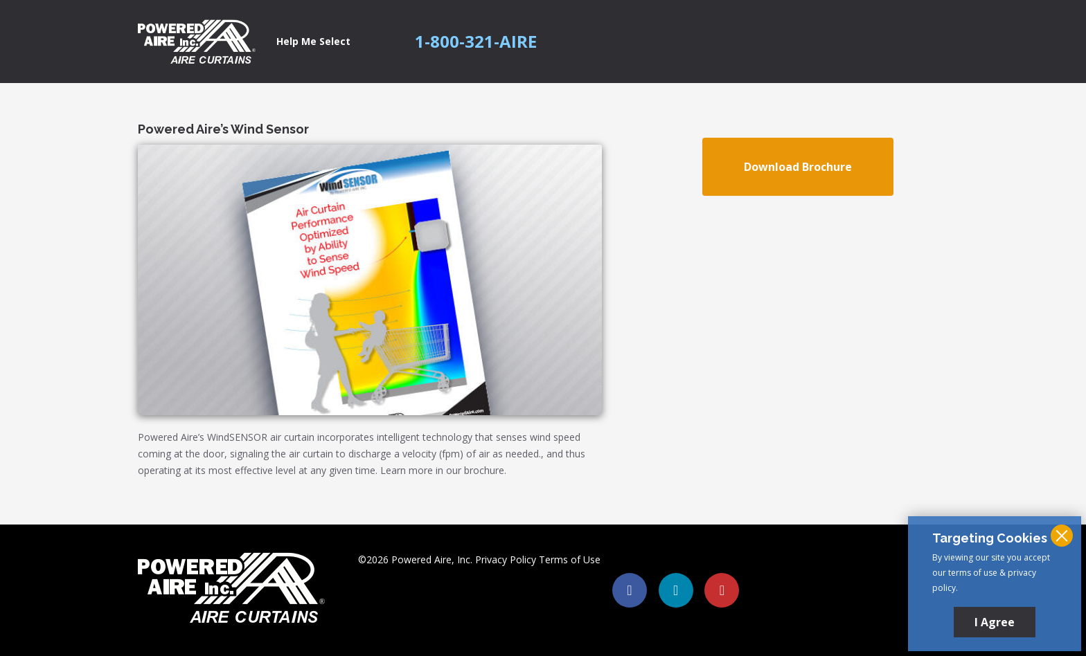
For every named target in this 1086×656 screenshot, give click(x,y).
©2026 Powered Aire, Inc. (415, 559)
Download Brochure (798, 166)
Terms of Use (569, 559)
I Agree (994, 622)
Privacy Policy (505, 559)
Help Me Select (313, 41)
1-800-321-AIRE (476, 41)
